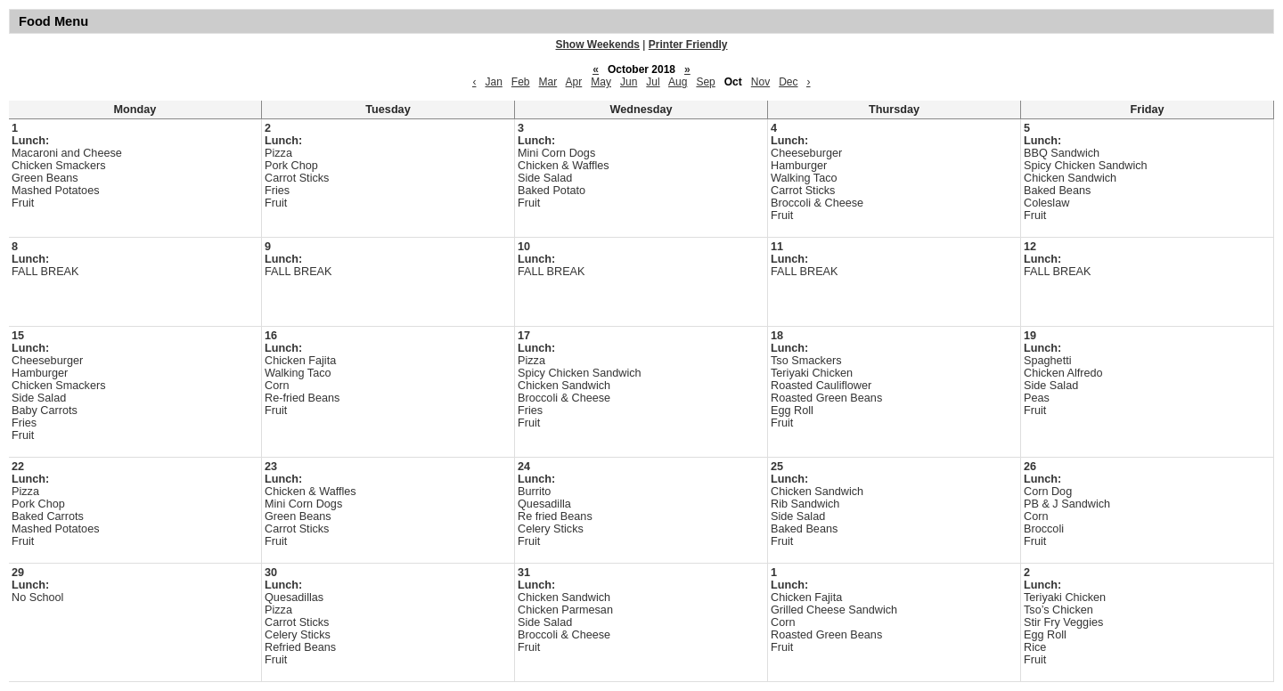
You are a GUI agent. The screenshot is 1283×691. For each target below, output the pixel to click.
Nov (760, 82)
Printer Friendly (688, 44)
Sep (705, 82)
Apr (574, 82)
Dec (788, 82)
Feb (520, 82)
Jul (652, 82)
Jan (493, 82)
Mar (548, 82)
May (601, 82)
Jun (628, 82)
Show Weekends (598, 44)
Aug (677, 82)
